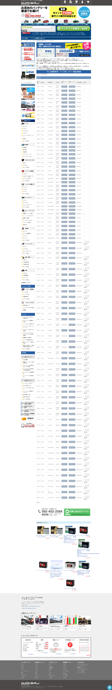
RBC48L (55, 32)
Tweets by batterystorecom (29, 608)
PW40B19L (72, 90)
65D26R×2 (64, 391)
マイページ (82, 2)
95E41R (64, 217)
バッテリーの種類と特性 (28, 321)
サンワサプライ (52, 675)
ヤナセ (25, 235)
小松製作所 (26, 262)
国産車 (43, 40)
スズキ (25, 133)
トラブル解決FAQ (28, 339)
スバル (36, 669)
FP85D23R (72, 238)
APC (24, 162)
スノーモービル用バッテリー (82, 669)
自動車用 (38, 40)
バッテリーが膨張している (28, 392)
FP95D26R (72, 134)
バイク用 (25, 292)
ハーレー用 (26, 294)
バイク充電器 (35, 32)
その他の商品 (80, 662)
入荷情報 (25, 359)
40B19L (45, 32)
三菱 (36, 672)
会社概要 (23, 686)
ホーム (65, 2)
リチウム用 (26, 298)
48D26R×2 (64, 242)
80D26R (64, 134)
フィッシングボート (28, 215)
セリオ (25, 191)
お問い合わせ (52, 686)
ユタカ (50, 672)
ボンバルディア (27, 204)
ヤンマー (25, 238)
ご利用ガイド (76, 2)
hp (49, 670)
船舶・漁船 (26, 218)
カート (88, 2)
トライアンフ (23, 675)
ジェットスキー (36, 34)
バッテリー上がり (28, 383)
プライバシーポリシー (43, 686)
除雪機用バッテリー (81, 667)
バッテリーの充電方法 (28, 376)
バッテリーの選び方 (28, 323)
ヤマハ (25, 128)
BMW (24, 138)
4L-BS (41, 32)
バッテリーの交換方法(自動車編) (28, 369)
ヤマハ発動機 (26, 233)
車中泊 (83, 34)
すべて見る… (26, 141)
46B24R (64, 123)
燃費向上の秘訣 (27, 337)
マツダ (36, 670)
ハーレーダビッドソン (28, 136)
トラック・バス (27, 154)
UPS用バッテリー (53, 662)
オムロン (25, 165)
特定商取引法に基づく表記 (32, 686)
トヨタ (36, 664)
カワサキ (25, 130)
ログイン (28, 84)
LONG (48, 34)
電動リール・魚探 (28, 213)
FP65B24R (72, 123)
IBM (49, 674)
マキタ (64, 669)
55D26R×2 (64, 319)
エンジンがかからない (28, 388)
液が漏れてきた (27, 394)
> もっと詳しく (31, 654)
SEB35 (59, 32)
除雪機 (61, 34)
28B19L (64, 90)
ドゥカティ (23, 674)
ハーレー (64, 32)
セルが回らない (27, 385)
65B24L (50, 32)
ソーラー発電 (26, 222)
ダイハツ (47, 40)
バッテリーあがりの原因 (28, 330)
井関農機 (25, 275)
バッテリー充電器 (80, 670)
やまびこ (64, 665)
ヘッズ (64, 667)
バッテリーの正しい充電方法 (28, 318)
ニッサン (36, 665)
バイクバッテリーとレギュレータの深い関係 (28, 334)
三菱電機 (50, 667)
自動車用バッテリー (40, 662)
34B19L (64, 166)
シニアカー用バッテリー (82, 665)
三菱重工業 (26, 264)
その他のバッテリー (26, 282)
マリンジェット (68, 34)
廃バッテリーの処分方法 (28, 342)
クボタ (25, 173)
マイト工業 (65, 675)
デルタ (52, 40)
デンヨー (64, 672)
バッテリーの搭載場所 (28, 373)
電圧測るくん (26, 305)
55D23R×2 (64, 358)
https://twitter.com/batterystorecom (31, 606)
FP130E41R (72, 217)
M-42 (58, 34)
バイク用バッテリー (26, 662)
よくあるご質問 (59, 686)
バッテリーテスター (81, 672)
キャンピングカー (76, 34)
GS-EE (50, 669)
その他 (24, 310)
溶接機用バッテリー (68, 662)
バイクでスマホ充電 (79, 32)
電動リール (43, 34)
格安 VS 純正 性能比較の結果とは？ (28, 346)
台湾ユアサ (53, 34)
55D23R (64, 238)
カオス (71, 32)
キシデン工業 (26, 178)
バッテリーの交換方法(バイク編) (28, 366)
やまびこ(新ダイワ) (28, 176)
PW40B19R (72, 86)
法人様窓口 (70, 2)
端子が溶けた (26, 396)
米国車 (25, 152)
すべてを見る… (27, 348)
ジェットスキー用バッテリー (82, 664)
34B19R (64, 98)
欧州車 (25, 149)
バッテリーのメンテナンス (28, 327)
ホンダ (25, 126)
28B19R (64, 86)
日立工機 (64, 674)
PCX (68, 32)
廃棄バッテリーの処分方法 (28, 362)
